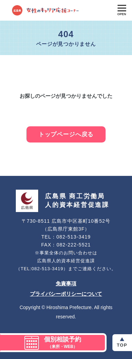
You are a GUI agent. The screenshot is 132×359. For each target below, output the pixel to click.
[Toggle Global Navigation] (121, 10)
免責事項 (66, 283)
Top (122, 345)
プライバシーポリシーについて (66, 294)
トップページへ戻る (66, 134)
